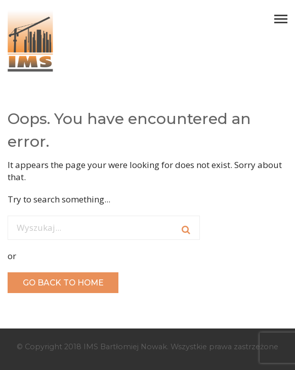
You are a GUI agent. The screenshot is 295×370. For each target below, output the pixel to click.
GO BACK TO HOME (63, 282)
